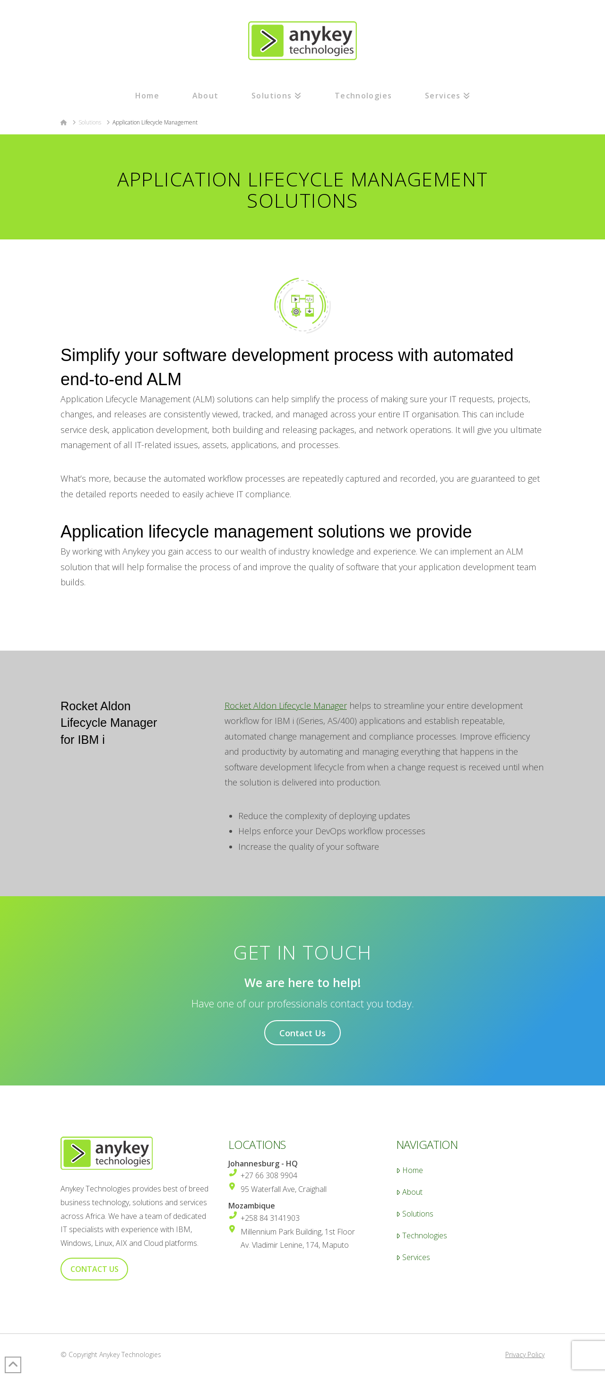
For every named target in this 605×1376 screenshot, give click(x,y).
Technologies (421, 1236)
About (409, 1192)
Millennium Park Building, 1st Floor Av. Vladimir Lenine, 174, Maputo (298, 1238)
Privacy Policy (524, 1354)
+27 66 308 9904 (269, 1175)
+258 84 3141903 (270, 1218)
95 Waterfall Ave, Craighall (284, 1189)
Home (409, 1170)
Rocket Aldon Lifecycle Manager (286, 705)
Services (413, 1257)
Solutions (414, 1214)
